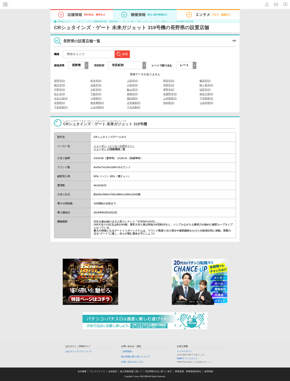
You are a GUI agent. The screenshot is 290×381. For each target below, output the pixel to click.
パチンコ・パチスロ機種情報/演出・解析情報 (97, 21)
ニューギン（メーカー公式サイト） (114, 146)
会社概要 (82, 371)
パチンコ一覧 (127, 21)
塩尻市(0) (205, 89)
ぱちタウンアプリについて (78, 351)
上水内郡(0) (97, 107)
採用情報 (208, 371)
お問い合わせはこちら (132, 361)
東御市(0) (132, 94)
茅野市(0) (168, 89)
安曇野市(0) (170, 94)
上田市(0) (132, 80)
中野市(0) (59, 89)
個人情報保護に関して (131, 371)
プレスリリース (97, 371)
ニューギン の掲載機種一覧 (109, 149)
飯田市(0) (205, 80)
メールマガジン (184, 351)
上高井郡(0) (206, 103)
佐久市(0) (59, 94)
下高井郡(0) (61, 107)
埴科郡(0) (168, 103)
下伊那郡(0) (206, 98)
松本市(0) (95, 80)
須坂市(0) (95, 85)
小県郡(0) (95, 98)
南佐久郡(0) (206, 94)
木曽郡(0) (59, 103)
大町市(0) (95, 89)
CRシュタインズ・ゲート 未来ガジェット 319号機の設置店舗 (165, 21)
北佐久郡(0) (61, 98)
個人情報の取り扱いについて (135, 356)
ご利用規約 (126, 351)
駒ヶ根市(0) (206, 85)
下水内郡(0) (133, 107)
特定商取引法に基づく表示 (158, 371)
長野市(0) (59, 80)
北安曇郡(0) (133, 103)
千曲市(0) (95, 94)
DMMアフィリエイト (187, 358)
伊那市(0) (168, 85)
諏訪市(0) (59, 85)
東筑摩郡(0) (97, 103)
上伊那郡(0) (170, 98)
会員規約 (112, 371)
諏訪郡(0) (132, 98)
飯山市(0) (132, 89)
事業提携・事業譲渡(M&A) (188, 371)
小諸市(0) (132, 85)
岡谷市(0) (168, 80)
